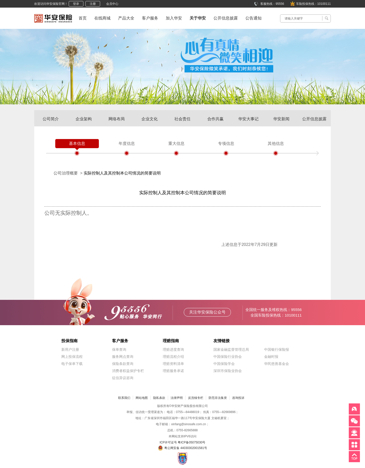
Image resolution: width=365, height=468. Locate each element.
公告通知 (253, 18)
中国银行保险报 (276, 349)
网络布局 (116, 119)
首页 (83, 18)
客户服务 (150, 18)
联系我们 (124, 398)
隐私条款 (159, 398)
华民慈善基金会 (276, 364)
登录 (76, 4)
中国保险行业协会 (227, 357)
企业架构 (84, 119)
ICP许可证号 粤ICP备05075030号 (183, 442)
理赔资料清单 (173, 364)
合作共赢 (215, 119)
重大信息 (176, 143)
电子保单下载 (72, 364)
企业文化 (149, 119)
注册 (93, 4)
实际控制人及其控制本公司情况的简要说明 (122, 173)
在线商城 (102, 18)
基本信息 (77, 143)
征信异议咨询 (122, 378)
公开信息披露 (225, 18)
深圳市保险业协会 (227, 371)
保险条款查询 (122, 364)
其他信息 (276, 143)
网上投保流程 (72, 357)
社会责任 (182, 119)
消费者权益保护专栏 (128, 371)
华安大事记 (248, 119)
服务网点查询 (122, 357)
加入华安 (174, 18)
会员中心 (112, 4)
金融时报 (271, 357)
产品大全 (126, 18)
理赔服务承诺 (173, 371)
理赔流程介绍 (173, 357)
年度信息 (127, 143)
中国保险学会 (224, 364)
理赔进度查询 (173, 349)
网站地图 (142, 398)
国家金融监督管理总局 (231, 349)
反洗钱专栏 (195, 398)
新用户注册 (70, 349)
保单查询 (119, 349)
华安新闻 (281, 119)
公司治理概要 (65, 173)
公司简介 (51, 119)
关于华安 (198, 18)
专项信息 (226, 143)
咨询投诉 (238, 398)
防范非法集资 (218, 398)
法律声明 (177, 398)
